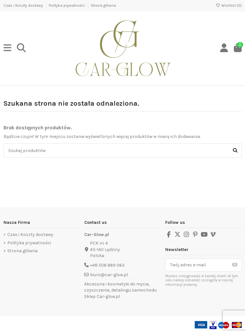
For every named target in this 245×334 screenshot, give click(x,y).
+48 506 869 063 (107, 265)
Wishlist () (229, 5)
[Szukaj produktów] (235, 150)
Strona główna (103, 5)
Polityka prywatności (67, 5)
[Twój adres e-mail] (197, 265)
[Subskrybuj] (234, 265)
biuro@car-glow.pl (109, 274)
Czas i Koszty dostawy (24, 5)
